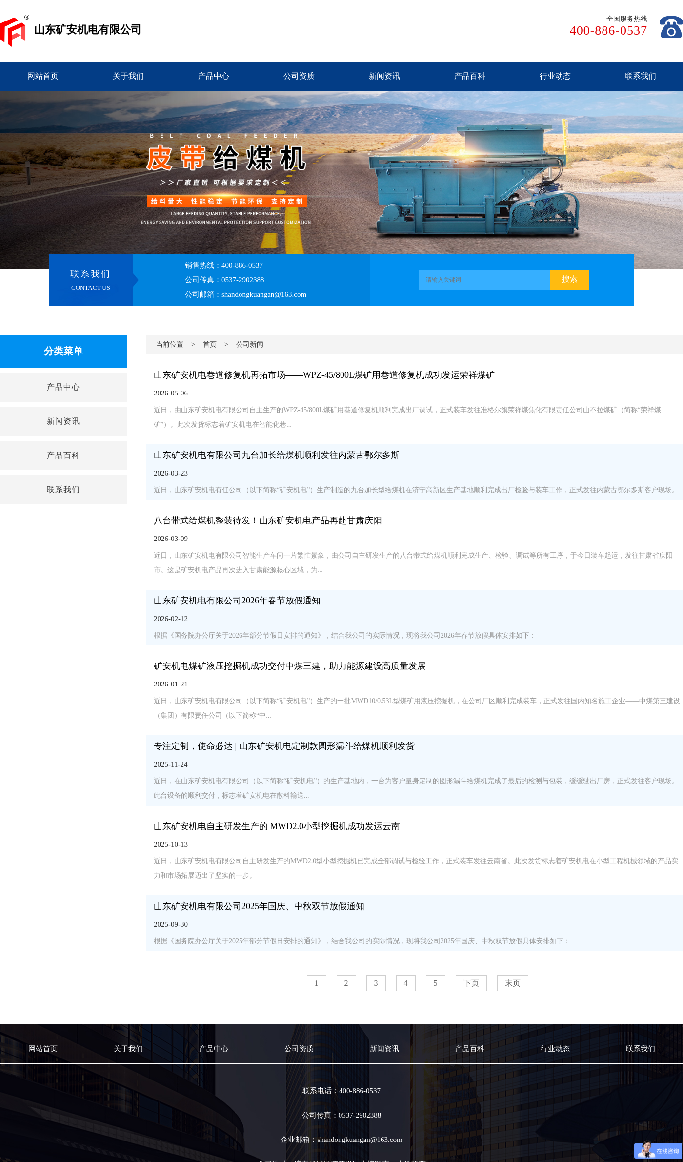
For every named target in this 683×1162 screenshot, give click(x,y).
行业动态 (555, 76)
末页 (513, 983)
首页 (210, 344)
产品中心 (213, 76)
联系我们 (640, 76)
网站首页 (43, 76)
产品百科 (469, 76)
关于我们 (128, 76)
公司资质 (299, 76)
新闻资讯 (384, 76)
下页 (471, 983)
